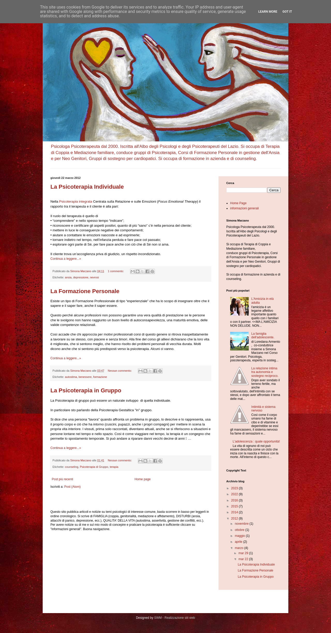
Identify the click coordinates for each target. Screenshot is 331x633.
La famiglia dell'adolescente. (262, 335)
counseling (71, 466)
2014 (235, 512)
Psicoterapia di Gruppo (94, 466)
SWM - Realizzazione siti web (174, 618)
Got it (287, 11)
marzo (239, 548)
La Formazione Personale (84, 291)
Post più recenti (62, 479)
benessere (85, 376)
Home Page (238, 203)
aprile (239, 542)
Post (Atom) (72, 487)
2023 (235, 488)
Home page (142, 479)
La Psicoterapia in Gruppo (85, 390)
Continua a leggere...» (65, 259)
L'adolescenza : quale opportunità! (256, 441)
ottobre (240, 530)
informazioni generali (244, 208)
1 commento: (116, 271)
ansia (68, 277)
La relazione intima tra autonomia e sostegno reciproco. (265, 372)
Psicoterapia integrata (75, 201)
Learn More (267, 11)
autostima (71, 376)
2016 (235, 500)
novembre (242, 523)
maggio (240, 536)
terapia (114, 466)
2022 (235, 494)
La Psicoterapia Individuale (87, 187)
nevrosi (94, 277)
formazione (100, 376)
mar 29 (243, 553)
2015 (235, 506)
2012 (235, 518)
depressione (80, 277)
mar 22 (243, 559)
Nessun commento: (120, 370)
